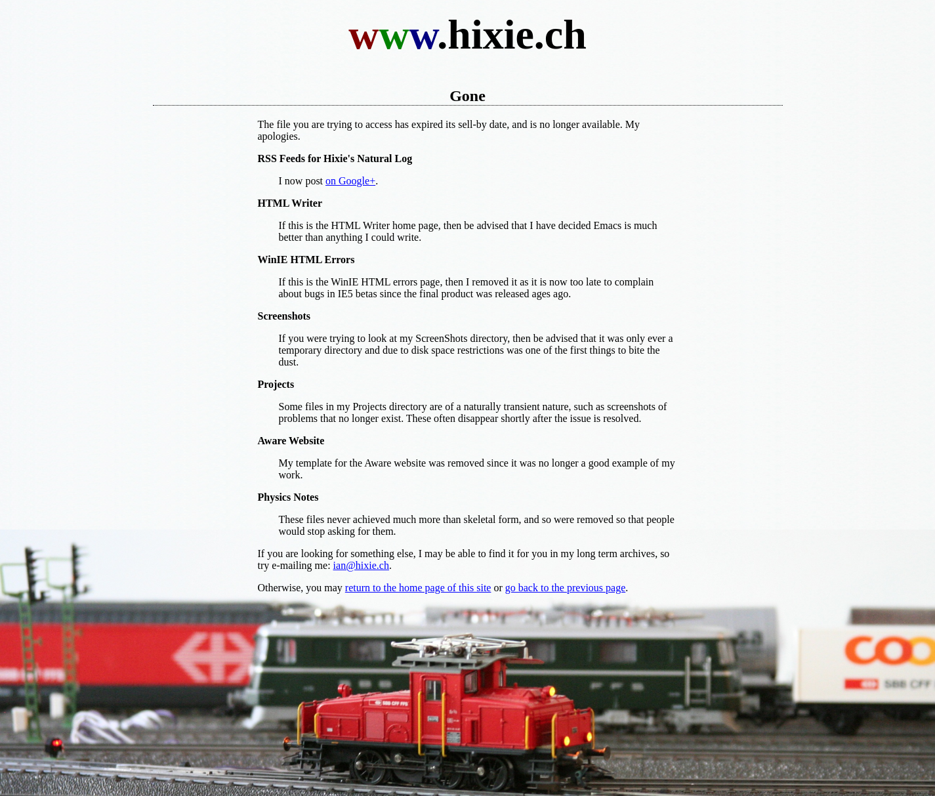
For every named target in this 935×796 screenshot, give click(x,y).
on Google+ (350, 180)
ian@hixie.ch (361, 565)
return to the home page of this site (418, 587)
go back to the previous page (565, 587)
